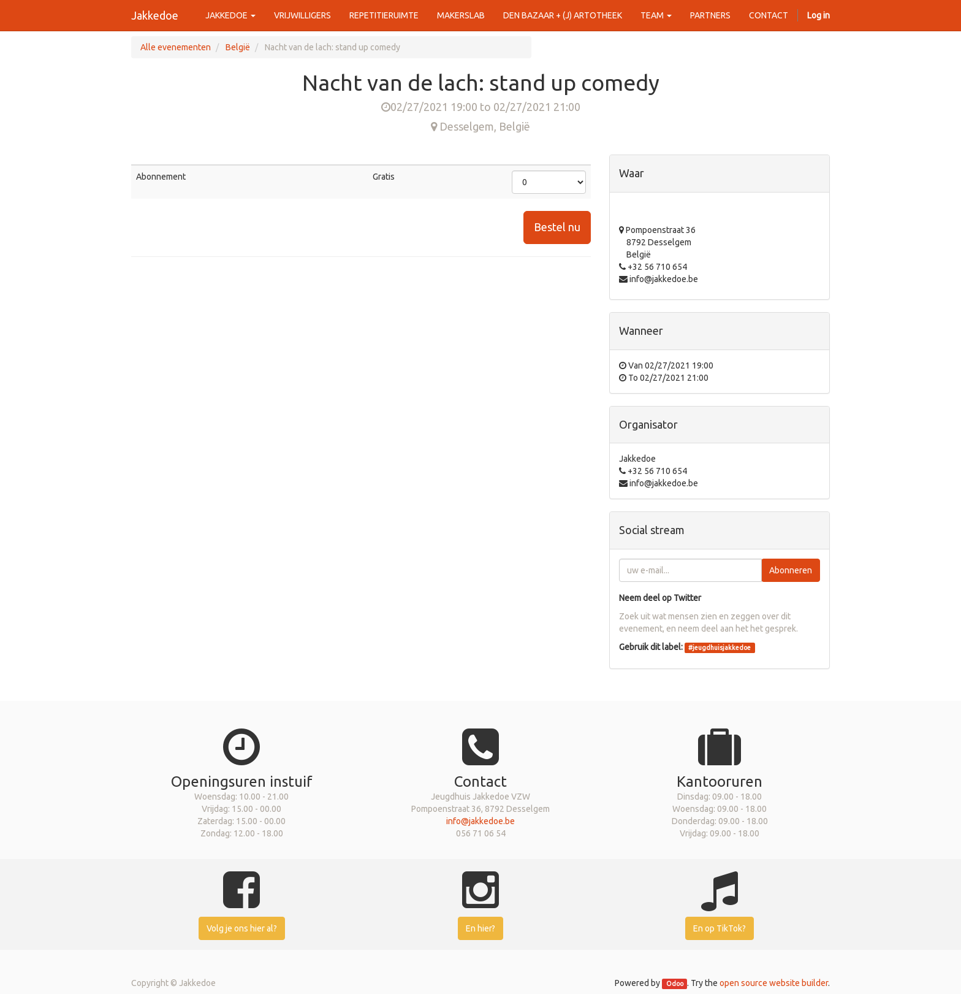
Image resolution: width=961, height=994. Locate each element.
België (238, 47)
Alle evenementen (175, 47)
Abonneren (790, 570)
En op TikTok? (719, 928)
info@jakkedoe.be (480, 821)
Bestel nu (557, 227)
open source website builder (774, 983)
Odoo (674, 983)
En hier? (480, 928)
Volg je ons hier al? (242, 928)
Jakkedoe (154, 15)
